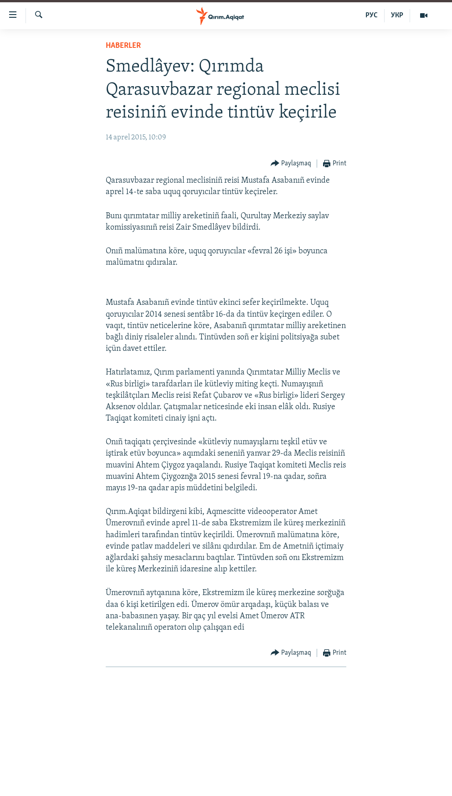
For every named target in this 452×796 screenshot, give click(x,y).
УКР (397, 15)
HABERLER (123, 45)
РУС (371, 15)
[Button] (291, 164)
